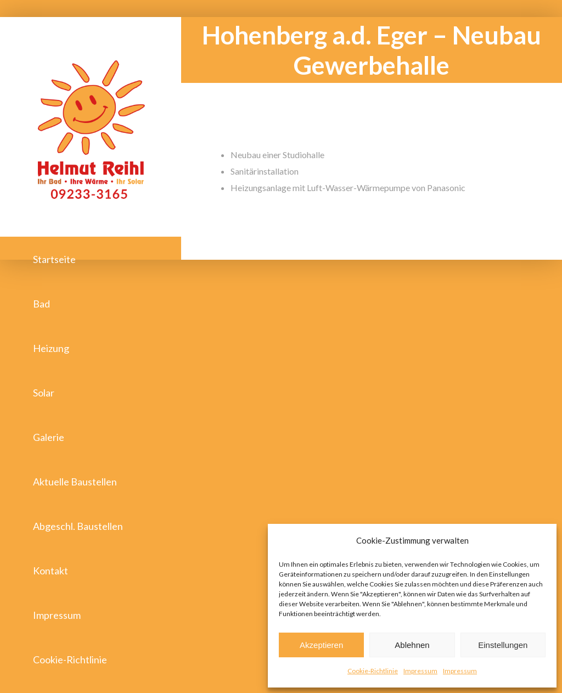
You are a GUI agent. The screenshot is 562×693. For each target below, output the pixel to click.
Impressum (420, 671)
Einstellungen (502, 645)
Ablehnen (412, 645)
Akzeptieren (321, 645)
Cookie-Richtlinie (372, 671)
